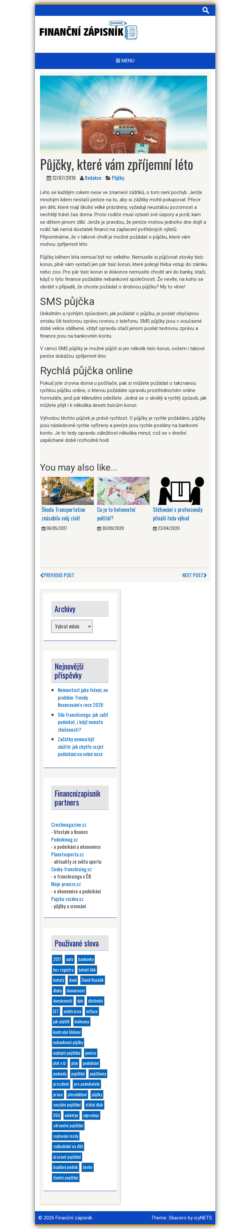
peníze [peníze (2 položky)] (90, 1052)
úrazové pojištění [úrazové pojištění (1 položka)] (67, 1156)
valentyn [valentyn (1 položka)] (71, 1115)
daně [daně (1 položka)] (73, 980)
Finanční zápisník (73, 1218)
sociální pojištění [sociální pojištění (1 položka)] (67, 1104)
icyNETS (203, 1218)
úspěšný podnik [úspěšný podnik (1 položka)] (65, 1167)
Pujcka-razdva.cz (67, 898)
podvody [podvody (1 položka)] (59, 1073)
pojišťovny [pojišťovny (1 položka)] (98, 1073)
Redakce (93, 177)
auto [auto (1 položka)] (69, 959)
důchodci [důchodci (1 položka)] (95, 1000)
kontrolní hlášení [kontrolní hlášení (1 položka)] (67, 1032)
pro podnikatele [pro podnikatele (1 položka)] (87, 1083)
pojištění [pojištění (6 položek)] (78, 1073)
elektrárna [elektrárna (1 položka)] (72, 1011)
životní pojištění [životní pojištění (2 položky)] (65, 1177)
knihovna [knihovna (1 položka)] (82, 1021)
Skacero (178, 1218)
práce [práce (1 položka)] (58, 1094)
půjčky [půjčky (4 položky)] (97, 1094)
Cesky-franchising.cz (71, 869)
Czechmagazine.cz (69, 824)
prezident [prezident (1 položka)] (61, 1083)
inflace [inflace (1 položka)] (92, 1011)
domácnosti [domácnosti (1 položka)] (62, 1000)
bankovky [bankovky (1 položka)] (85, 959)
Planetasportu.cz (67, 854)
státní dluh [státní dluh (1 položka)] (94, 1104)
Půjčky (118, 177)
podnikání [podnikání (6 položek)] (91, 1063)
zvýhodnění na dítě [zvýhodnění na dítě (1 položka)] (68, 1146)
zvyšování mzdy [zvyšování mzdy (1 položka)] (65, 1136)
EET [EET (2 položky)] (56, 1011)
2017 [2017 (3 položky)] (57, 959)
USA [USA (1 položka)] (56, 1115)
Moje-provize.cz (66, 883)
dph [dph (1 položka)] (80, 1000)
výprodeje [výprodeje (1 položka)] (91, 1115)
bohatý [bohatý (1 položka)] (58, 980)
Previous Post (57, 575)
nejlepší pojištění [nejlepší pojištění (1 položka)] (66, 1052)
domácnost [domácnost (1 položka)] (76, 990)
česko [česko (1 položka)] (87, 1167)
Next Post (194, 575)
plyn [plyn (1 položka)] (74, 1063)
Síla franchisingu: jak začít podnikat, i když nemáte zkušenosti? (83, 722)
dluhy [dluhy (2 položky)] (57, 990)
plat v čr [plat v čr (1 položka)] (59, 1063)
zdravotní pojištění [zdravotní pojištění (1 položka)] (68, 1125)
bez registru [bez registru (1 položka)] (63, 969)
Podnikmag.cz (64, 839)
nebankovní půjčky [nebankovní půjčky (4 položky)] (68, 1042)
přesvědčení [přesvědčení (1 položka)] (77, 1094)
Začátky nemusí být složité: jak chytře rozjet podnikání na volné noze (81, 746)
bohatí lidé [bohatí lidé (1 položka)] (87, 969)
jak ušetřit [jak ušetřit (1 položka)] (61, 1021)
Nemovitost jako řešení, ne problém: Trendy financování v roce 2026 (83, 697)
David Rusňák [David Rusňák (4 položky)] (93, 980)
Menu (125, 61)
